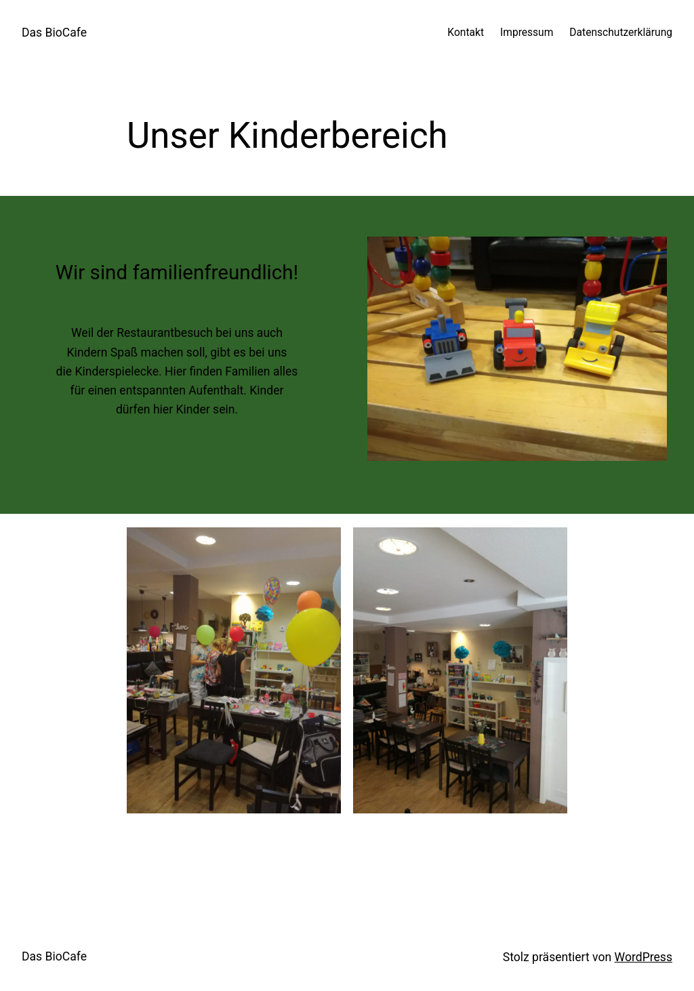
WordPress (643, 957)
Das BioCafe (54, 32)
